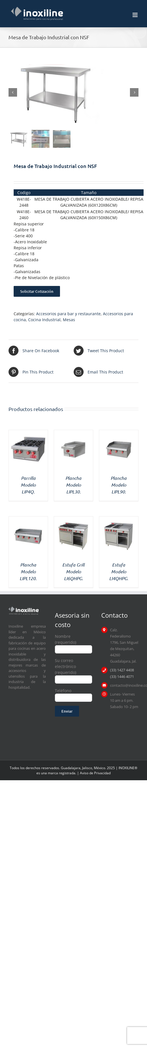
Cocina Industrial (44, 319)
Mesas (69, 319)
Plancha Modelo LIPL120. (28, 571)
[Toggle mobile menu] (135, 15)
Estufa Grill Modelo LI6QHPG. (73, 571)
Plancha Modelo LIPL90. (119, 485)
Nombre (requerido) (73, 642)
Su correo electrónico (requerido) (73, 670)
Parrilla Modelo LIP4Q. (28, 485)
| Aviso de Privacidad (94, 773)
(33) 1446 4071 (122, 676)
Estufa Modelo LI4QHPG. (118, 571)
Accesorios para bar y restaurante (68, 313)
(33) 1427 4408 (122, 670)
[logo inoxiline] (24, 608)
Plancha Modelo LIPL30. (73, 485)
